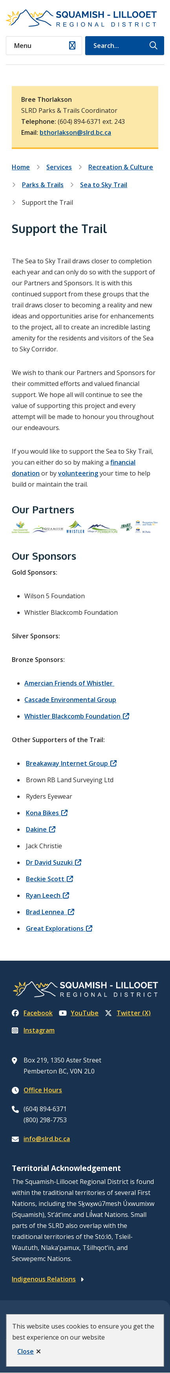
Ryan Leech (43, 895)
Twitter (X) (128, 1013)
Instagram (33, 1030)
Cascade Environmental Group (70, 699)
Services (59, 167)
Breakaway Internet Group (67, 763)
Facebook (32, 1013)
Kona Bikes (42, 813)
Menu (22, 45)
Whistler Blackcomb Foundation (72, 716)
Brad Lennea (46, 912)
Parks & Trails (43, 184)
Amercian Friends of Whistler (69, 683)
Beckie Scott (45, 879)
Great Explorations (55, 928)
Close (25, 1351)
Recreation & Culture (120, 167)
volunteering (78, 473)
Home (21, 167)
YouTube (79, 1013)
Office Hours (43, 1090)
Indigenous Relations (44, 1279)
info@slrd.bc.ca (47, 1138)
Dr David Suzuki (49, 862)
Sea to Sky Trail (103, 184)
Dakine (36, 829)
